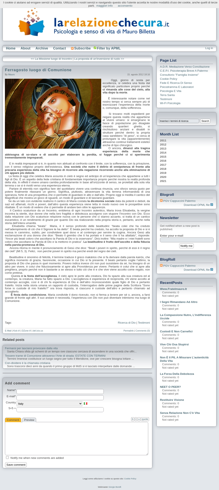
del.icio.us (38, 330)
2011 (163, 140)
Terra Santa (167, 95)
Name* (11, 390)
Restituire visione (172, 399)
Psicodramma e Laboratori (177, 87)
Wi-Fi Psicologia (170, 103)
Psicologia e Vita (170, 91)
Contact (59, 48)
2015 (163, 156)
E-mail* (11, 396)
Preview (29, 420)
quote (145, 419)
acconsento (125, 5)
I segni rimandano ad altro (178, 302)
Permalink (128, 330)
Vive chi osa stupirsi (174, 344)
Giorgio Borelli (115, 487)
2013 (163, 148)
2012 (163, 144)
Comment (13, 420)
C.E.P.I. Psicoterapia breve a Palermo (184, 70)
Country (11, 402)
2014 (163, 152)
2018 (163, 168)
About (25, 48)
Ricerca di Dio (127, 322)
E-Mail (8, 330)
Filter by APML (109, 48)
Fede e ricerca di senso (176, 82)
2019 (163, 172)
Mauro (11, 74)
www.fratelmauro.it (173, 289)
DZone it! (26, 330)
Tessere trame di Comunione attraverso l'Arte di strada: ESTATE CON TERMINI (55, 355)
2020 (163, 177)
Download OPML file (198, 204)
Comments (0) (142, 330)
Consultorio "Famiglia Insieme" (179, 74)
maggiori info (104, 5)
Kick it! (16, 330)
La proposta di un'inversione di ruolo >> (99, 58)
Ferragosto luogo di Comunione (38, 70)
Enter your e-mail (171, 235)
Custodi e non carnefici (176, 331)
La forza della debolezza (177, 373)
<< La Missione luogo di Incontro (51, 58)
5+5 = (12, 408)
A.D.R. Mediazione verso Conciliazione (185, 66)
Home (10, 48)
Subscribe (81, 48)
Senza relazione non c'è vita (180, 412)
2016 (163, 160)
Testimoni (144, 322)
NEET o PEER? (170, 386)
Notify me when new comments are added (37, 457)
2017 (163, 164)
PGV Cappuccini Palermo (179, 200)
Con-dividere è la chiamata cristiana (27, 363)
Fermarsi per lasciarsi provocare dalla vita (31, 348)
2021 (163, 181)
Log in (209, 48)
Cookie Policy (168, 78)
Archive (42, 48)
